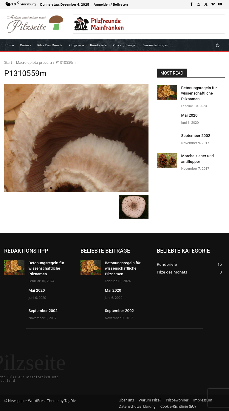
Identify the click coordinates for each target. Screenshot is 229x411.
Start (8, 62)
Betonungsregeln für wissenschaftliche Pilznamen (197, 93)
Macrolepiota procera (34, 62)
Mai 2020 (188, 114)
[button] (218, 45)
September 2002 (194, 134)
